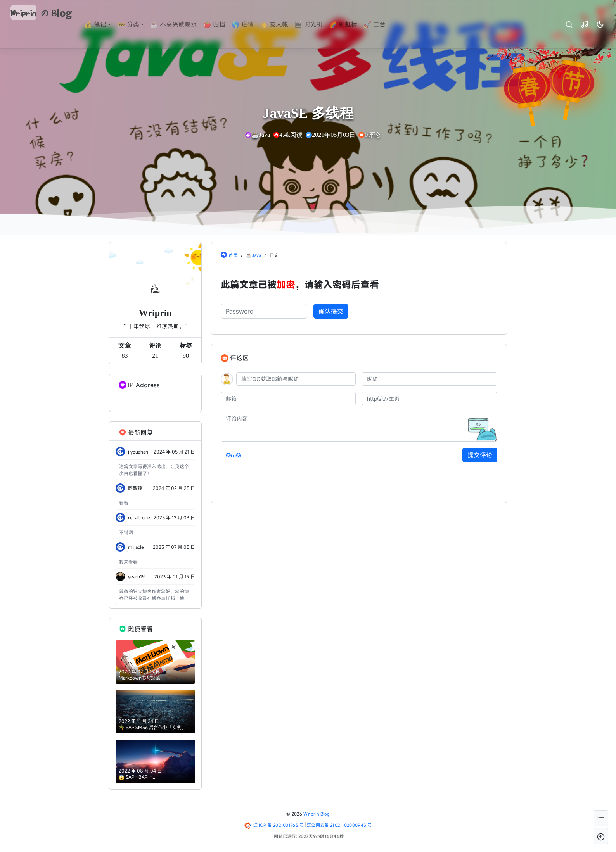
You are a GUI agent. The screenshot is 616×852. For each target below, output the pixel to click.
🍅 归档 (230, 24)
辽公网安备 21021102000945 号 (339, 825)
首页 (233, 255)
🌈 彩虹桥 (358, 24)
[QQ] (296, 379)
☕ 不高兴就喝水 (189, 24)
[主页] (429, 398)
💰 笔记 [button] (111, 24)
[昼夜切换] (584, 24)
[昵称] (429, 379)
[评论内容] (359, 427)
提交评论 (479, 455)
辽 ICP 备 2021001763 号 (278, 825)
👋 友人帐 (289, 24)
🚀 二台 (390, 24)
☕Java (253, 255)
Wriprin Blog (316, 814)
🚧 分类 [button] (144, 24)
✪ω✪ (233, 455)
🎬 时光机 (324, 24)
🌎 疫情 (258, 24)
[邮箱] (288, 398)
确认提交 (330, 311)
